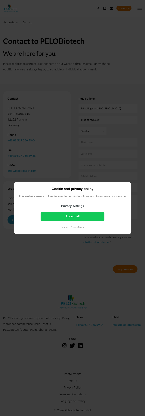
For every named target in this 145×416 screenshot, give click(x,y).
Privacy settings (72, 206)
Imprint (64, 226)
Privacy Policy (77, 226)
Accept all (72, 216)
